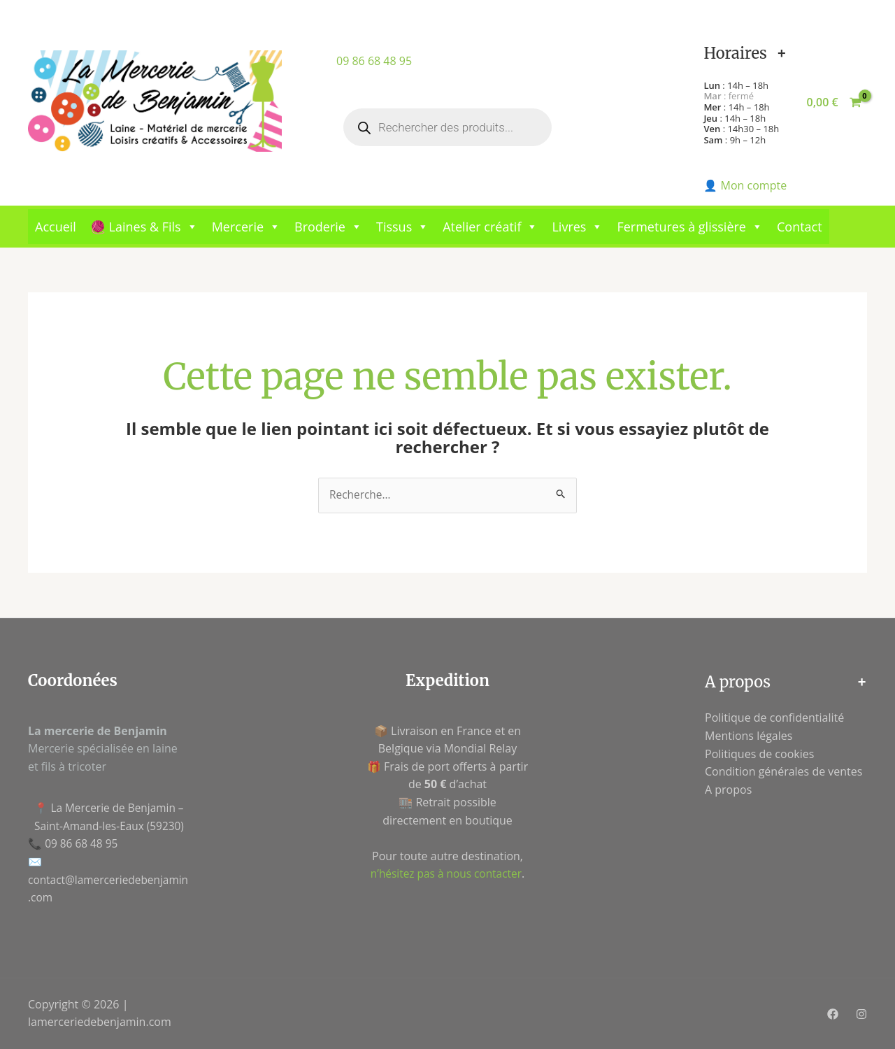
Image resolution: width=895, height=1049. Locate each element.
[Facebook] (832, 1014)
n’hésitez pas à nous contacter (446, 874)
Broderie (328, 226)
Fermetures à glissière (690, 226)
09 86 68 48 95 (374, 61)
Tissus (402, 226)
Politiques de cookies (759, 754)
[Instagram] (861, 1014)
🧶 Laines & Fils (144, 226)
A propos (728, 790)
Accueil (55, 226)
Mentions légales (748, 736)
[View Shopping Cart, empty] (834, 102)
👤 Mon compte (745, 185)
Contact (799, 226)
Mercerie (246, 226)
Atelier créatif (490, 226)
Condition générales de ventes (783, 772)
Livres (577, 226)
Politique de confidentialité (774, 718)
